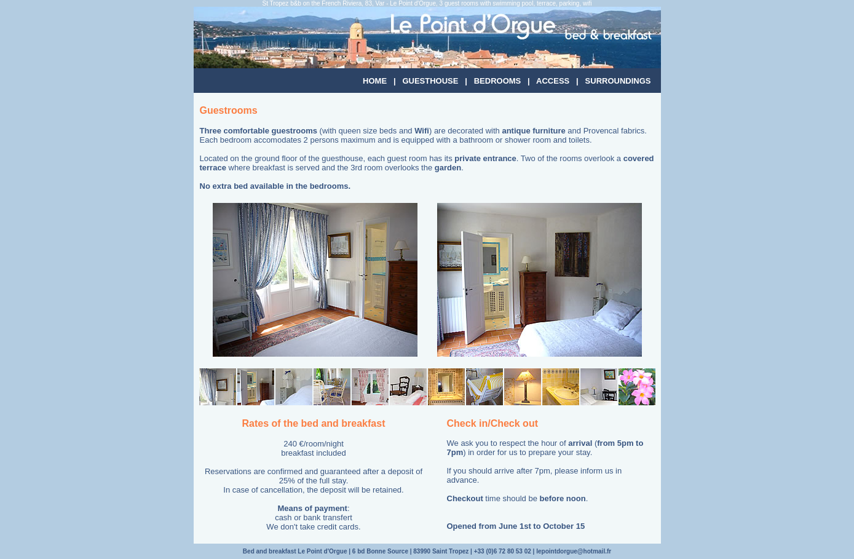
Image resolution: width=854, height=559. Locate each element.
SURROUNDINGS (618, 80)
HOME (375, 80)
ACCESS (552, 80)
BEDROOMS (497, 80)
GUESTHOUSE (430, 80)
